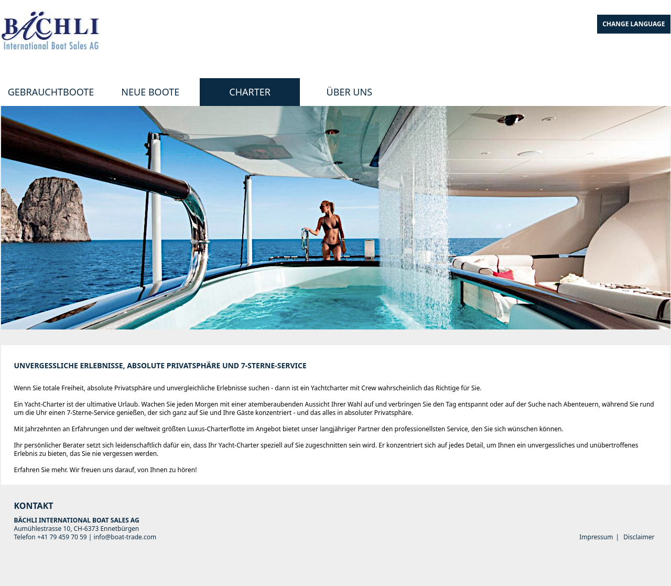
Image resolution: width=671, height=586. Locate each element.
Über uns (349, 92)
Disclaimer (638, 536)
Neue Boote (150, 92)
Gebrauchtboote (51, 92)
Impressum (596, 536)
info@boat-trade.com (125, 536)
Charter (249, 92)
